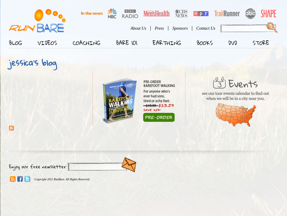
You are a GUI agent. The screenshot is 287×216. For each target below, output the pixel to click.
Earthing (167, 43)
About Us (138, 28)
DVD (232, 43)
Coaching (86, 43)
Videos (47, 43)
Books (205, 43)
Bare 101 (126, 43)
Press (159, 28)
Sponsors (180, 28)
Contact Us (205, 28)
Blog (15, 43)
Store (261, 43)
